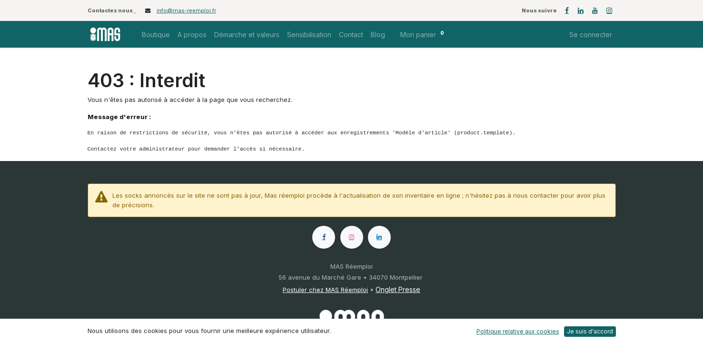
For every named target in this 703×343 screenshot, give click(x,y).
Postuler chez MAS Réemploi (325, 289)
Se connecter (590, 34)
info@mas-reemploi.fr (186, 10)
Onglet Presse (398, 289)
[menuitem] (156, 34)
